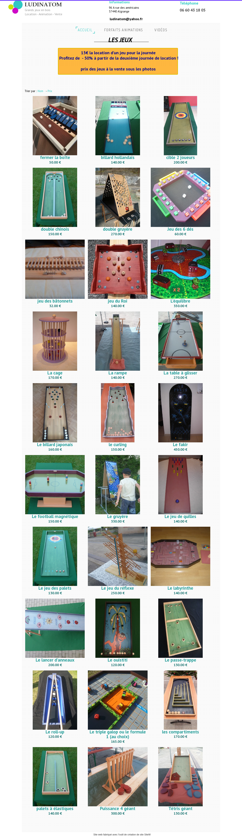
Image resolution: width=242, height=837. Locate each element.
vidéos (161, 30)
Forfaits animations (123, 30)
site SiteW (145, 834)
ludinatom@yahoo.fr (126, 19)
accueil (85, 30)
